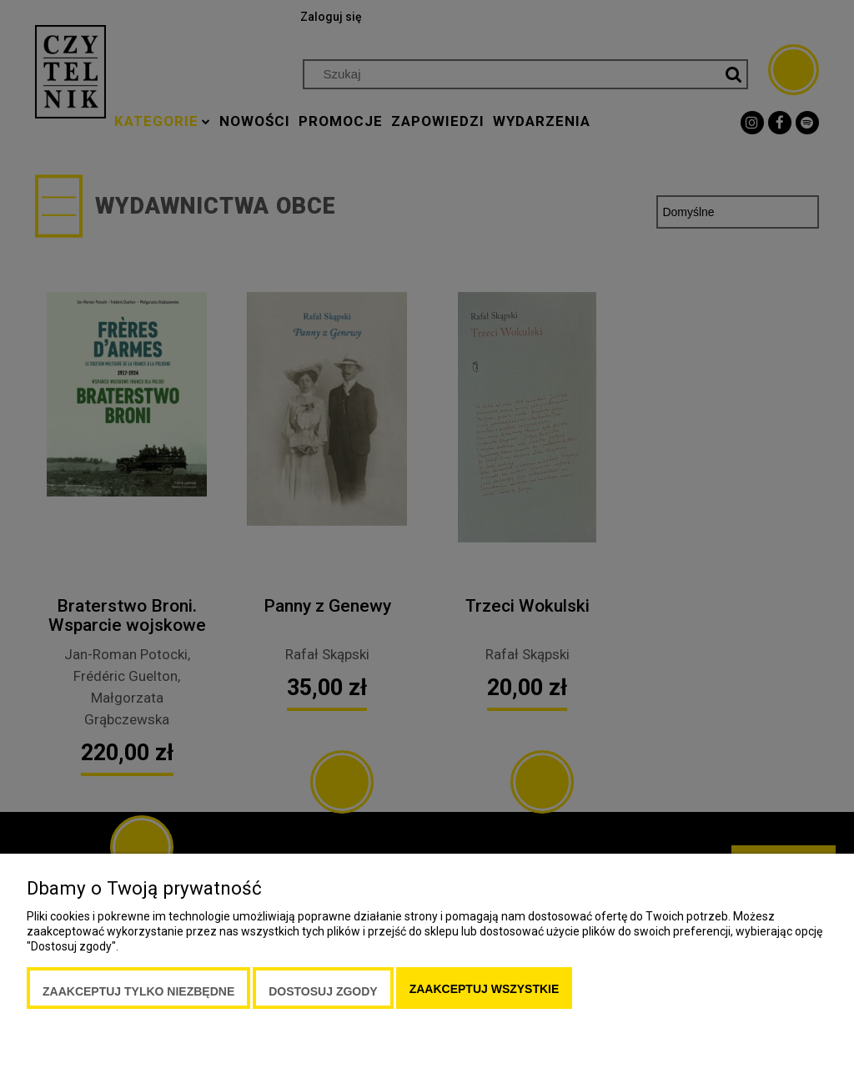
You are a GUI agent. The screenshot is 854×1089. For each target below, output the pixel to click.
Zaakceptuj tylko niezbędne (138, 991)
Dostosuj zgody (323, 991)
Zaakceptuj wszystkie (484, 989)
